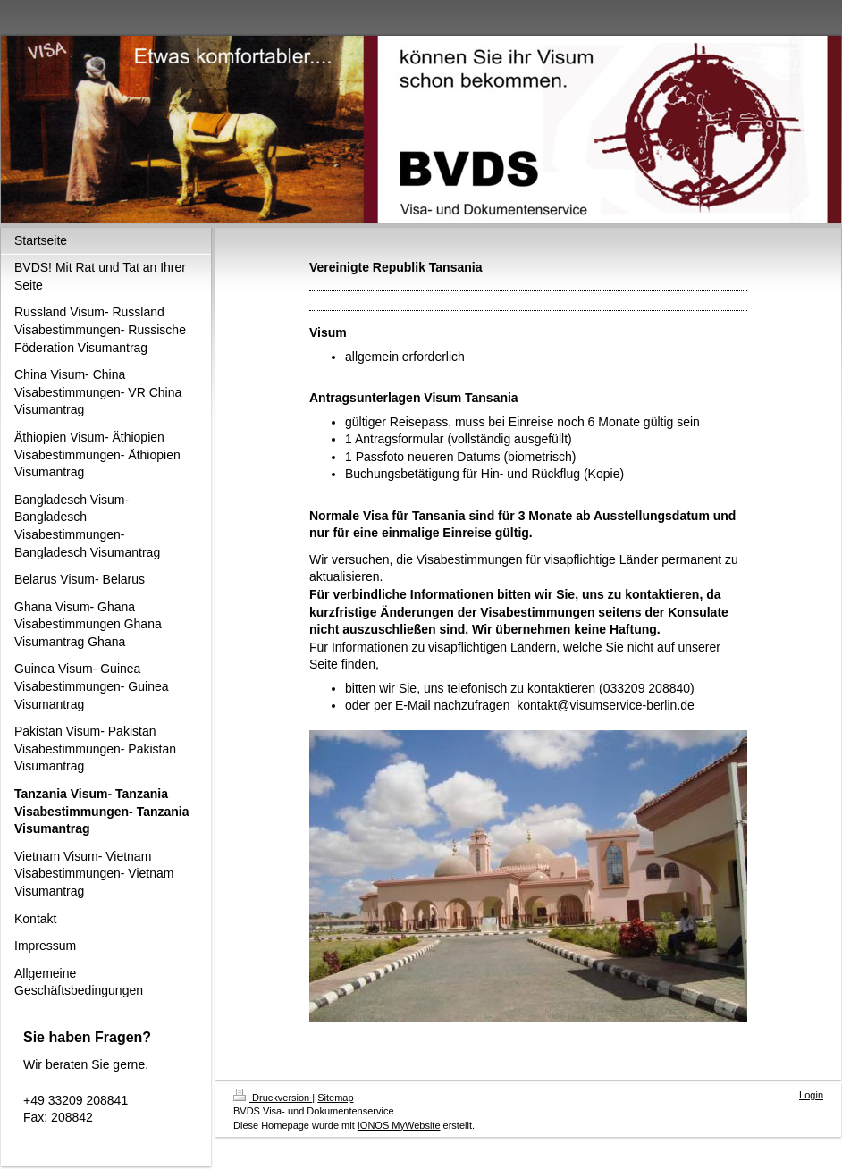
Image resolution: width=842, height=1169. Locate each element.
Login (811, 1094)
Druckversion (272, 1097)
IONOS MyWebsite (399, 1125)
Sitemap (335, 1097)
